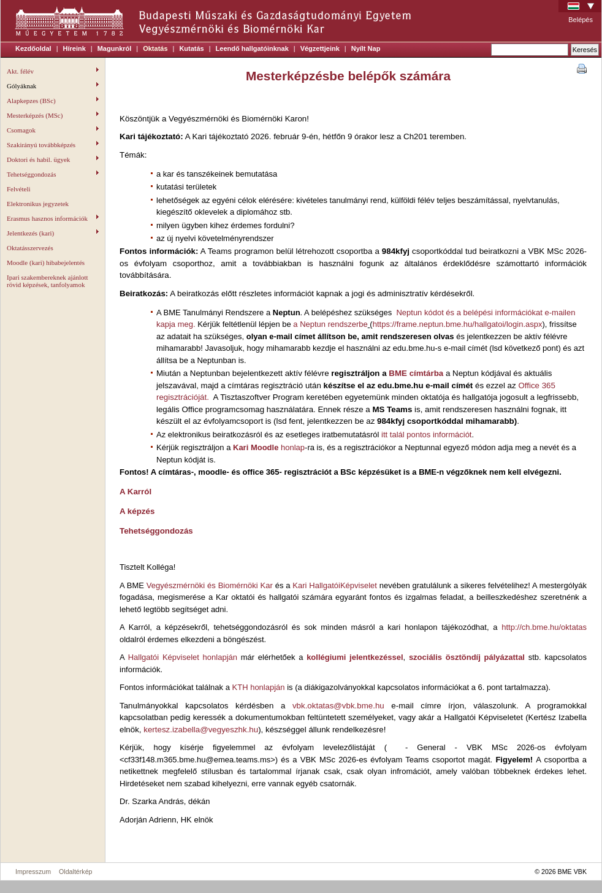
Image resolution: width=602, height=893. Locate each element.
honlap (269, 447)
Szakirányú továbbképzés (53, 144)
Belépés (580, 19)
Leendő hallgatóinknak (252, 48)
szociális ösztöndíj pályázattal (468, 657)
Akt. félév (53, 71)
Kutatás (191, 48)
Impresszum (33, 871)
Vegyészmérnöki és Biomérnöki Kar (208, 585)
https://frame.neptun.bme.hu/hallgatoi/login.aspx (458, 324)
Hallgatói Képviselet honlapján (182, 657)
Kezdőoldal (33, 48)
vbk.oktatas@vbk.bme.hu (338, 705)
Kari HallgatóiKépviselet (335, 585)
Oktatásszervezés (30, 247)
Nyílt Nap (366, 48)
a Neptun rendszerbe (330, 324)
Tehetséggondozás (53, 174)
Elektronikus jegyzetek (38, 203)
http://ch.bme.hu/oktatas (544, 627)
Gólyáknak (53, 86)
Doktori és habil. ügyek (53, 159)
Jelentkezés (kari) (53, 233)
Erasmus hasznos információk (53, 218)
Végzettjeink (320, 48)
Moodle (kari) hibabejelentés (46, 262)
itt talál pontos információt (426, 434)
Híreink (74, 48)
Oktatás (155, 48)
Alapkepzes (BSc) (53, 100)
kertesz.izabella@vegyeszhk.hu (200, 729)
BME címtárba (415, 373)
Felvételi (19, 189)
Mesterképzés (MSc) (53, 115)
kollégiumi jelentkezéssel (355, 657)
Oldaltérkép (76, 871)
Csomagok (53, 130)
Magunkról (114, 48)
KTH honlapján (258, 687)
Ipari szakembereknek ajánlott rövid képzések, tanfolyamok (47, 281)
